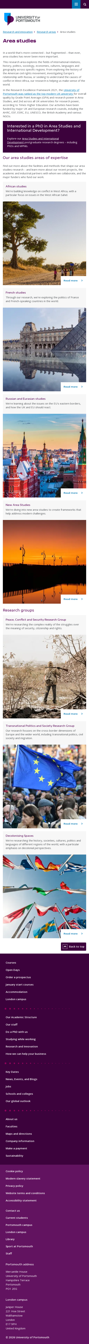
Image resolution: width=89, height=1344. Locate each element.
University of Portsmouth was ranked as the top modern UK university (41, 91)
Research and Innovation (22, 1046)
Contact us (13, 1210)
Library (10, 1239)
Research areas (46, 32)
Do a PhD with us (17, 1032)
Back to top (73, 946)
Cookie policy (14, 1171)
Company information (20, 1141)
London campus (16, 999)
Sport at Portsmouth (19, 1246)
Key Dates (12, 1071)
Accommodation (16, 992)
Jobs (8, 1086)
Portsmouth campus (19, 1225)
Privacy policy (14, 1186)
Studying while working (21, 1039)
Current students (17, 1217)
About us (11, 1119)
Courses (11, 962)
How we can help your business (26, 1053)
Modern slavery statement (23, 1178)
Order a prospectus (18, 977)
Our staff (11, 1024)
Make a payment (16, 1148)
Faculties (11, 1126)
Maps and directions (19, 1133)
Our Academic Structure (21, 1017)
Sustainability (14, 1155)
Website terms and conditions (25, 1193)
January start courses (20, 984)
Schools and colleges (19, 1093)
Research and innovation (18, 32)
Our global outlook (18, 1101)
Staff (9, 1253)
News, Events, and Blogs (21, 1079)
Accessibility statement (21, 1200)
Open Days (13, 970)
